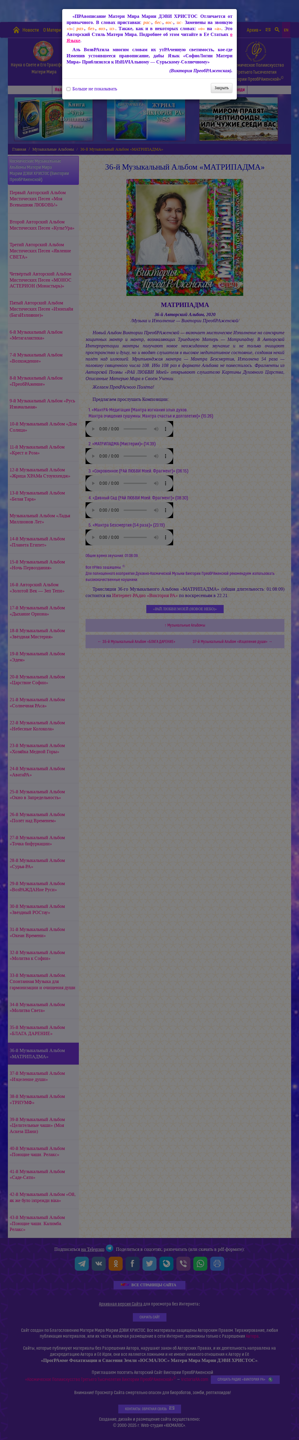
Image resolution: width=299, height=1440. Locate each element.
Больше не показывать (92, 89)
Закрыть (222, 88)
